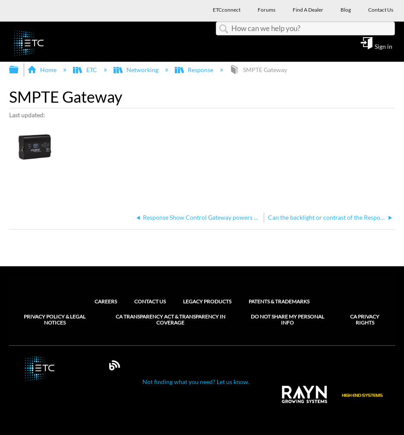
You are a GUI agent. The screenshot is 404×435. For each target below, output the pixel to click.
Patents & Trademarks (279, 301)
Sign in (383, 46)
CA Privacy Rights (364, 320)
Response (195, 69)
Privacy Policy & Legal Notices (54, 320)
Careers (106, 301)
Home (42, 69)
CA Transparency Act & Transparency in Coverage (170, 320)
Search (223, 29)
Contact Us (150, 301)
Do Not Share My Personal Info (287, 320)
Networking (137, 69)
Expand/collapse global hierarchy (19, 70)
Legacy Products (207, 301)
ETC (85, 69)
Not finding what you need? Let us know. (195, 381)
